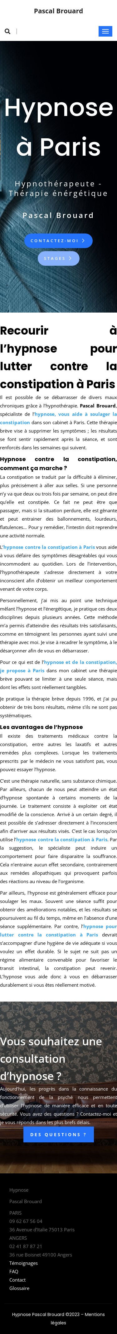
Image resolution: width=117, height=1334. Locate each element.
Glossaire (19, 1288)
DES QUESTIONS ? (58, 1134)
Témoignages (23, 1263)
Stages (58, 258)
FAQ (13, 1271)
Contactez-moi (58, 240)
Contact (17, 1280)
